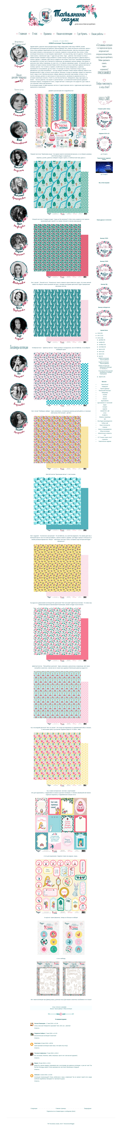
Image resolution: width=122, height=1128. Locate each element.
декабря (101, 340)
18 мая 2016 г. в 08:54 (47, 1043)
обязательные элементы (105, 433)
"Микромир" (105, 392)
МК (105, 419)
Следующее (34, 1108)
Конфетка (104, 415)
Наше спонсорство (105, 425)
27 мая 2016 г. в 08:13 (52, 1053)
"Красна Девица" (58, 1008)
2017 (98, 335)
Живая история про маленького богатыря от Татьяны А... (105, 367)
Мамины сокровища (104, 417)
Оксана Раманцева (40, 1023)
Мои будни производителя (105, 421)
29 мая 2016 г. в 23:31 (45, 1063)
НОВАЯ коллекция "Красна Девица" (104, 359)
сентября (101, 347)
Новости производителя (105, 429)
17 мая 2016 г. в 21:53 (51, 1033)
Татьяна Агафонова (40, 1053)
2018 (98, 333)
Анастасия (37, 1043)
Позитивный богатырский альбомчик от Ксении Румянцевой (106, 372)
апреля (101, 376)
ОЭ (105, 435)
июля (100, 351)
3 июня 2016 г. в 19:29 (46, 1074)
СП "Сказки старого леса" (105, 437)
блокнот (105, 398)
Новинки (104, 427)
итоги (104, 413)
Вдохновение (105, 400)
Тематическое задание (105, 441)
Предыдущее (87, 1108)
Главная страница (61, 1108)
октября (101, 344)
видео (104, 405)
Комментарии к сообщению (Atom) (65, 1111)
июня (100, 354)
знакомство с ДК (104, 411)
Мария (36, 1063)
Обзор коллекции (67, 1008)
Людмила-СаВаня (39, 1033)
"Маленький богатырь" (105, 390)
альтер (105, 396)
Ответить (36, 1028)
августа (101, 349)
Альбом (105, 394)
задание (105, 409)
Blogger (72, 1123)
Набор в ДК (105, 423)
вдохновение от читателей (105, 402)
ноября (101, 342)
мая (100, 356)
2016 (98, 338)
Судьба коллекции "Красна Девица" (104, 362)
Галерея (105, 407)
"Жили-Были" (105, 384)
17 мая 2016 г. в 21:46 (52, 1023)
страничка (105, 439)
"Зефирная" (105, 386)
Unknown (37, 1074)
